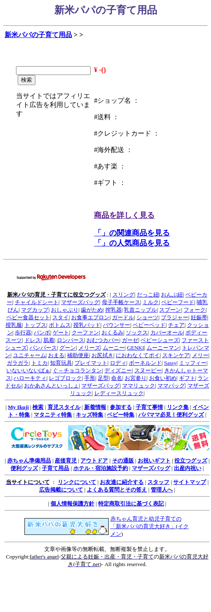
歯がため (92, 310)
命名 (116, 378)
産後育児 (66, 460)
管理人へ (162, 489)
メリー (200, 355)
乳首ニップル (140, 310)
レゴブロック (65, 378)
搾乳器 (113, 310)
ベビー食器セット (28, 317)
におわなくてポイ (138, 355)
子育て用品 (55, 468)
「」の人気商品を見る (132, 243)
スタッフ (158, 482)
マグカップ (34, 310)
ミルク (150, 302)
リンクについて (77, 482)
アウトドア (94, 460)
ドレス (32, 340)
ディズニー (118, 370)
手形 (89, 378)
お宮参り (136, 378)
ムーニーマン (163, 348)
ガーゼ (130, 340)
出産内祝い (187, 468)
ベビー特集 (120, 415)
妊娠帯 (199, 317)
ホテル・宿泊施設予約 (100, 468)
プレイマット (91, 363)
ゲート (61, 332)
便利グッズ (24, 468)
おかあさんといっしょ (51, 385)
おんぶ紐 (172, 294)
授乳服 (13, 325)
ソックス (137, 332)
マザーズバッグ (80, 302)
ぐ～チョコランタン (77, 370)
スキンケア (176, 355)
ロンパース (70, 340)
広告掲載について (61, 489)
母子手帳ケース (121, 302)
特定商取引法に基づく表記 (131, 503)
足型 (103, 378)
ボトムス (60, 325)
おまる (56, 355)
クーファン (85, 332)
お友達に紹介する (122, 482)
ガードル (123, 317)
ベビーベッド (149, 325)
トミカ (39, 363)
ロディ (118, 363)
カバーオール (166, 332)
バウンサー (116, 325)
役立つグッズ (190, 460)
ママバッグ (171, 385)
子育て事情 (149, 407)
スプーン (170, 310)
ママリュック (138, 385)
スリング (123, 294)
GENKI (135, 348)
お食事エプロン (90, 317)
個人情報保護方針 (72, 503)
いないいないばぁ (28, 370)
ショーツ (147, 317)
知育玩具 (61, 363)
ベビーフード (177, 302)
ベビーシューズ (160, 340)
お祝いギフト (154, 460)
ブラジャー (174, 317)
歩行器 (23, 332)
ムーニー (114, 348)
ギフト (187, 378)
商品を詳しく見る (124, 215)
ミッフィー (192, 363)
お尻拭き (102, 355)
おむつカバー (102, 340)
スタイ (60, 317)
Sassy (170, 363)
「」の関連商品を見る (132, 233)
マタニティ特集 (53, 415)
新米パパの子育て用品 (38, 34)
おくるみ (112, 332)
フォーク (195, 310)
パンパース (43, 348)
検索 (37, 407)
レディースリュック (119, 393)
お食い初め (162, 378)
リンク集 (178, 407)
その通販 (123, 460)
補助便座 (78, 355)
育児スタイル (64, 407)
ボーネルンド (145, 363)
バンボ (42, 332)
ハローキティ (29, 378)
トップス (35, 325)
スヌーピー (148, 370)
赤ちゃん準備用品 (29, 460)
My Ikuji (18, 407)
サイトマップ (189, 482)
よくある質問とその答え (117, 489)
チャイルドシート (37, 302)
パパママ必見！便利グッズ (171, 415)
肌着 (48, 340)
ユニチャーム (29, 355)
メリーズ (89, 348)
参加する (121, 407)
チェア (176, 325)
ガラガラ (18, 363)
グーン (67, 348)
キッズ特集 (89, 415)
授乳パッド (87, 325)
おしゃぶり (64, 310)
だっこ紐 (148, 294)
